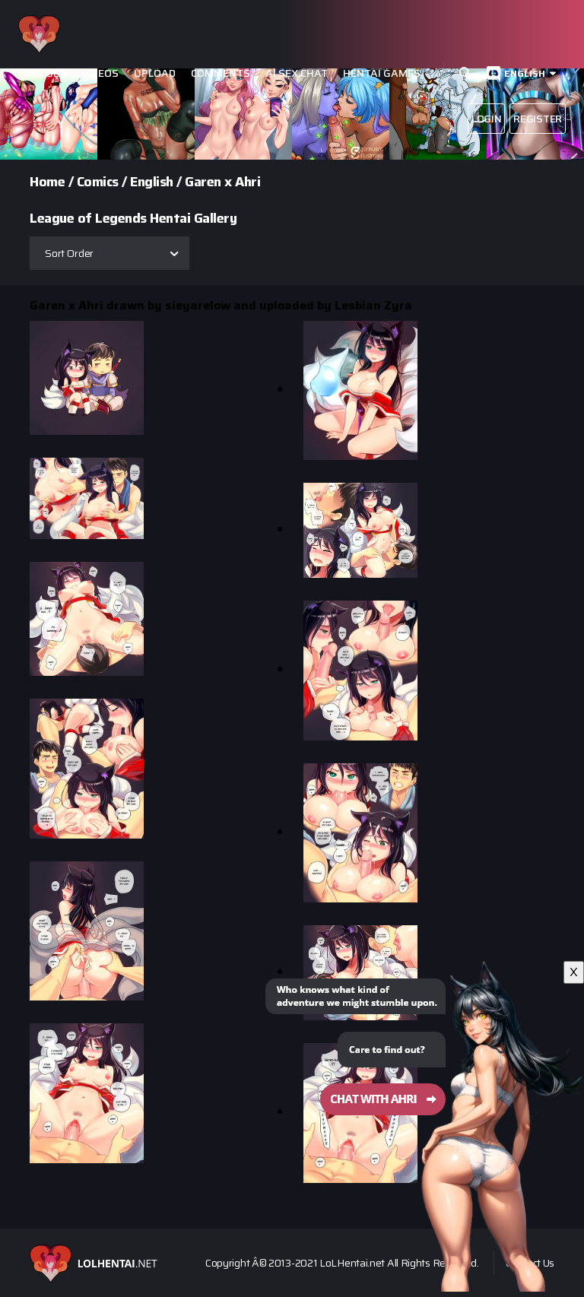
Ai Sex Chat (296, 73)
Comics (98, 181)
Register (537, 118)
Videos (100, 73)
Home (47, 181)
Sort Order (69, 253)
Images (46, 73)
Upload (155, 73)
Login (486, 118)
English (525, 73)
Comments (220, 73)
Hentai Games (382, 73)
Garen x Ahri (222, 181)
